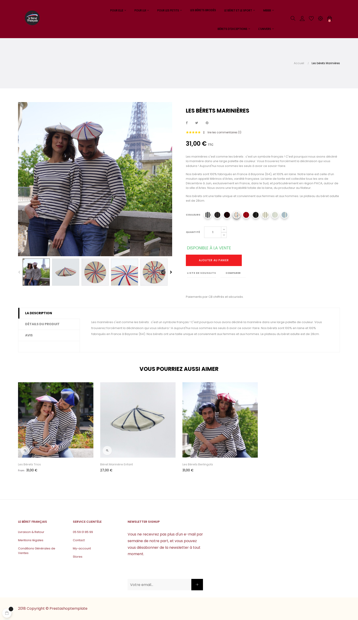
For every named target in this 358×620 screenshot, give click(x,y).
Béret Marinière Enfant (116, 464)
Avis (29, 335)
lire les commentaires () (224, 132)
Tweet (196, 123)
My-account (82, 548)
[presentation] (162, 570)
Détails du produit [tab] (42, 324)
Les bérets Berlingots (197, 464)
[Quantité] (212, 232)
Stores (77, 556)
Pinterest (207, 123)
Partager (187, 123)
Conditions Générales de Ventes (36, 550)
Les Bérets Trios (29, 464)
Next (171, 272)
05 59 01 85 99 (83, 532)
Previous (19, 272)
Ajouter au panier (214, 260)
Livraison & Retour (31, 532)
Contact (79, 540)
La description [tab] (38, 313)
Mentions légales (30, 540)
